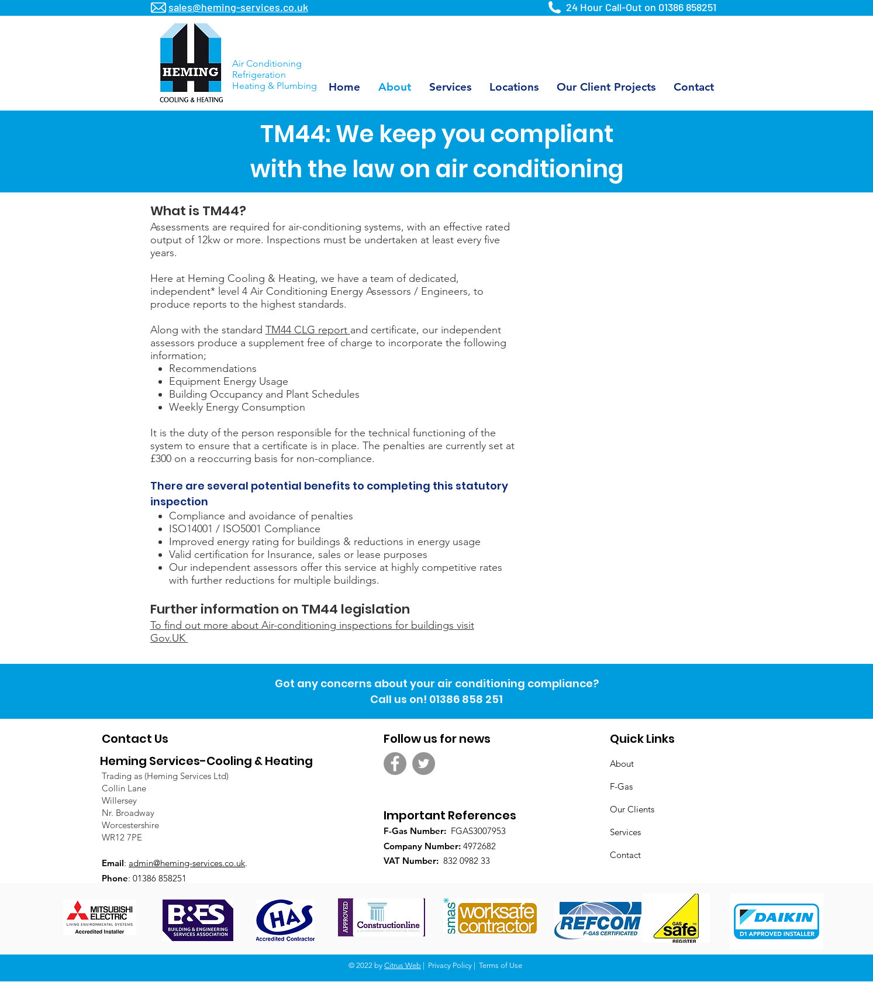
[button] (514, 87)
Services (625, 832)
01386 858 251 (466, 699)
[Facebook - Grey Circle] (395, 763)
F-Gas (621, 786)
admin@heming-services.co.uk (187, 863)
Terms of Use (500, 965)
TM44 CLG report (307, 329)
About (622, 763)
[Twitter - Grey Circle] (423, 763)
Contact (625, 854)
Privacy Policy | (452, 965)
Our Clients (632, 809)
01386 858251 (687, 7)
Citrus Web (402, 965)
